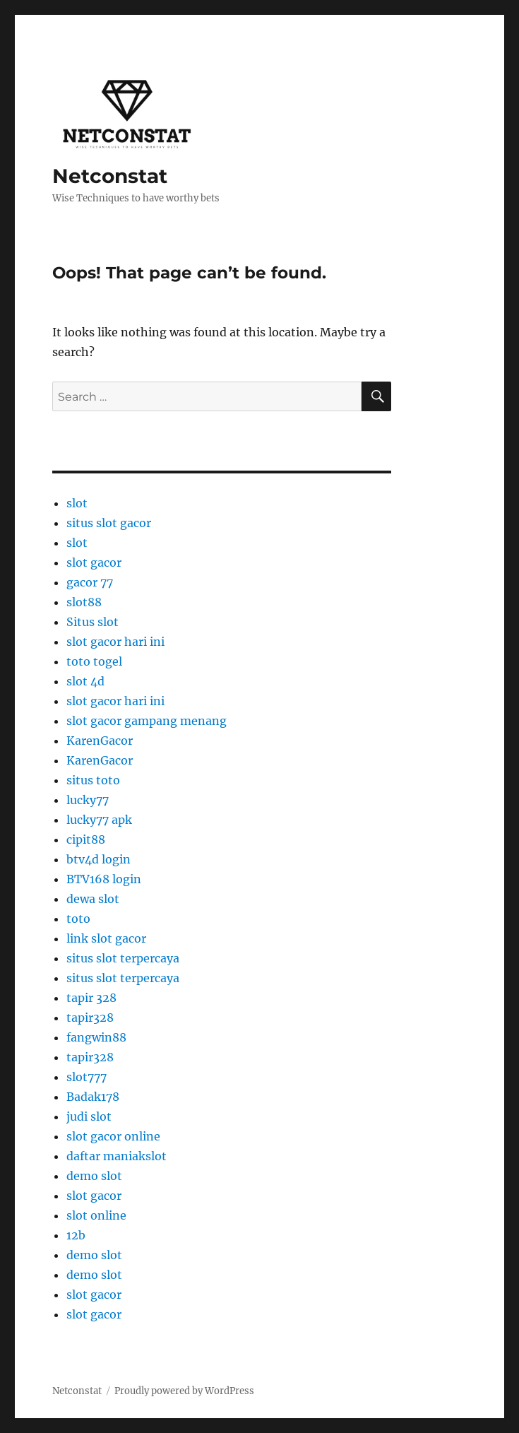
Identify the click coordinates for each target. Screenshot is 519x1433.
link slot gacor (106, 938)
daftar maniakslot (116, 1156)
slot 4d (85, 681)
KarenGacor (99, 740)
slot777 (86, 1077)
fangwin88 (96, 1037)
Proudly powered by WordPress (184, 1391)
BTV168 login (103, 879)
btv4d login (98, 859)
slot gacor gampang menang (146, 721)
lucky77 (87, 800)
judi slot (89, 1116)
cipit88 (85, 839)
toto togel (94, 661)
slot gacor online (113, 1136)
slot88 (84, 602)
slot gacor (93, 562)
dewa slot (92, 899)
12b (75, 1235)
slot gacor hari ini (115, 642)
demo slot (94, 1176)
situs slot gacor (108, 523)
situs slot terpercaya (122, 958)
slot (77, 503)
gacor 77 (89, 582)
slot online (96, 1215)
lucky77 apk (99, 820)
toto (78, 919)
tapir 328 (91, 998)
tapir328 (90, 1017)
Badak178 (92, 1097)
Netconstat (109, 176)
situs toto (93, 780)
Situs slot (92, 622)
